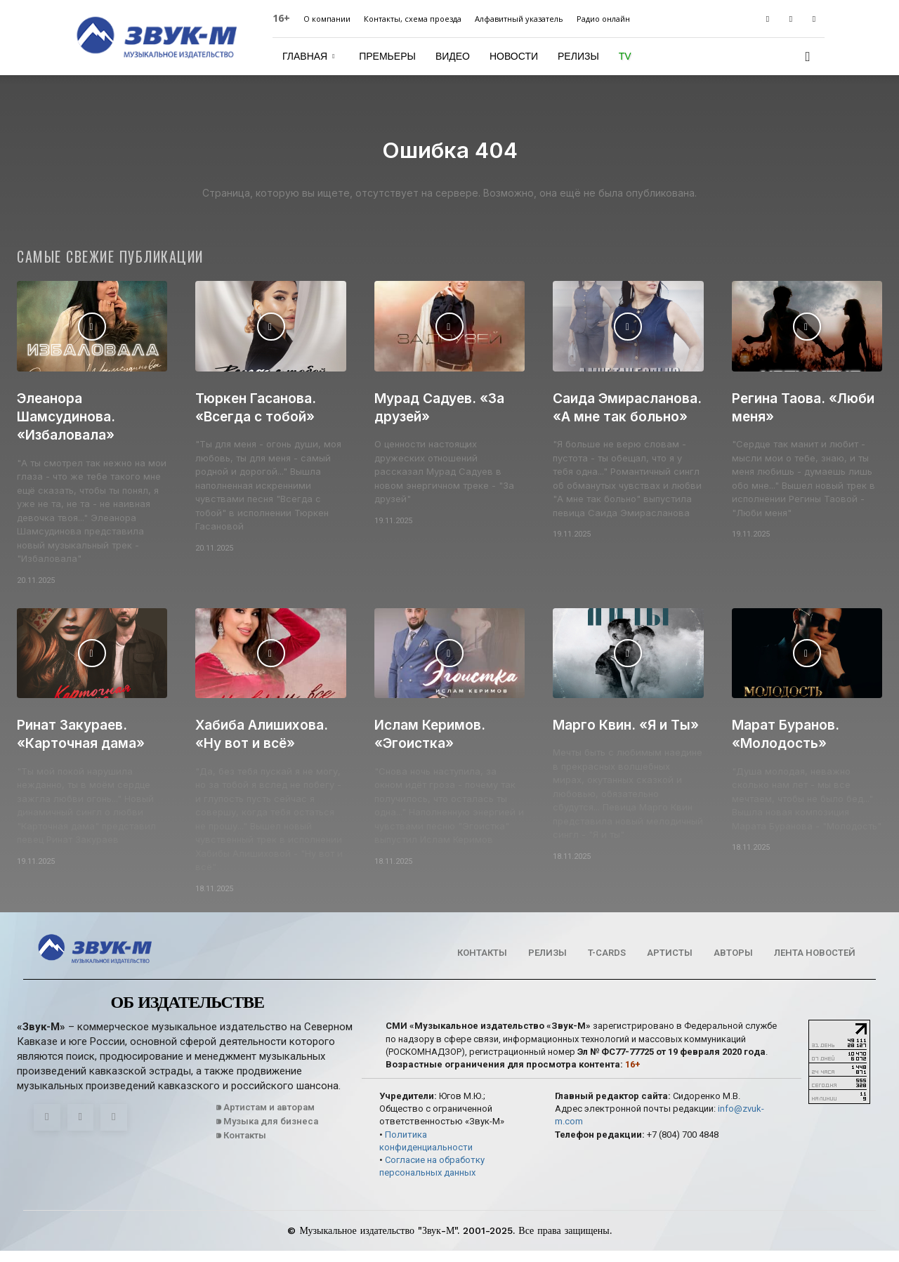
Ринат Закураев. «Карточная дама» (86, 745)
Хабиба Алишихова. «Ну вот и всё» (268, 745)
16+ (281, 18)
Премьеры (387, 56)
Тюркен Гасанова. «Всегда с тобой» (261, 418)
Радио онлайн (603, 18)
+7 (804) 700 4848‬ (682, 1146)
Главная (308, 56)
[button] (808, 57)
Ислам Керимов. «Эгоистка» (435, 745)
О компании (326, 18)
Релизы (578, 56)
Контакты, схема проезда (412, 18)
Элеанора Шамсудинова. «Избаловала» (71, 427)
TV (625, 56)
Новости (514, 56)
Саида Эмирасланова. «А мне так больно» (621, 427)
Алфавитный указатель (519, 18)
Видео (452, 56)
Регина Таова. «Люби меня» (782, 418)
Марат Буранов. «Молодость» (791, 745)
